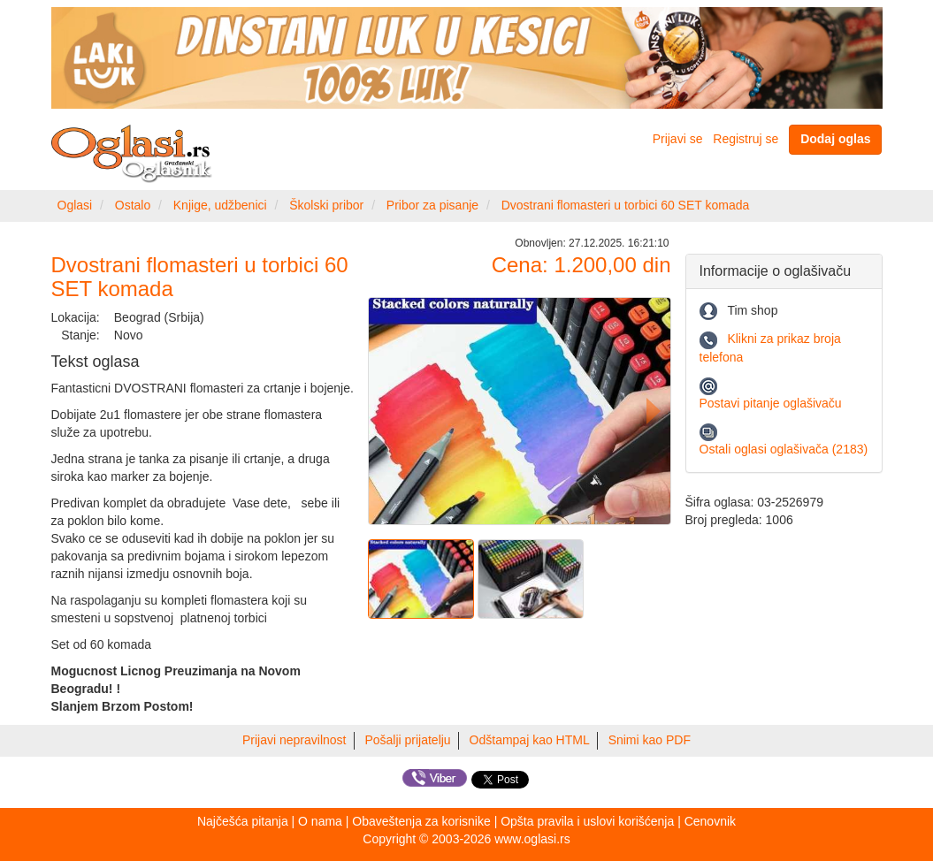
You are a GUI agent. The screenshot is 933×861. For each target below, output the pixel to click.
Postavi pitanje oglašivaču (771, 403)
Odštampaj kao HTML (530, 740)
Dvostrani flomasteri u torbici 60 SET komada (625, 205)
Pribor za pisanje (432, 205)
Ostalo (132, 205)
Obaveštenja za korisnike (421, 821)
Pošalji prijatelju (407, 740)
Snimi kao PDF (649, 740)
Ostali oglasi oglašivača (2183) (784, 449)
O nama (320, 821)
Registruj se (745, 139)
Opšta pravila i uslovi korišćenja (587, 821)
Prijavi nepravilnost (294, 740)
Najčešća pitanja (242, 821)
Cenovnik (710, 821)
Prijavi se (678, 139)
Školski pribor (326, 205)
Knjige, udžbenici (220, 205)
